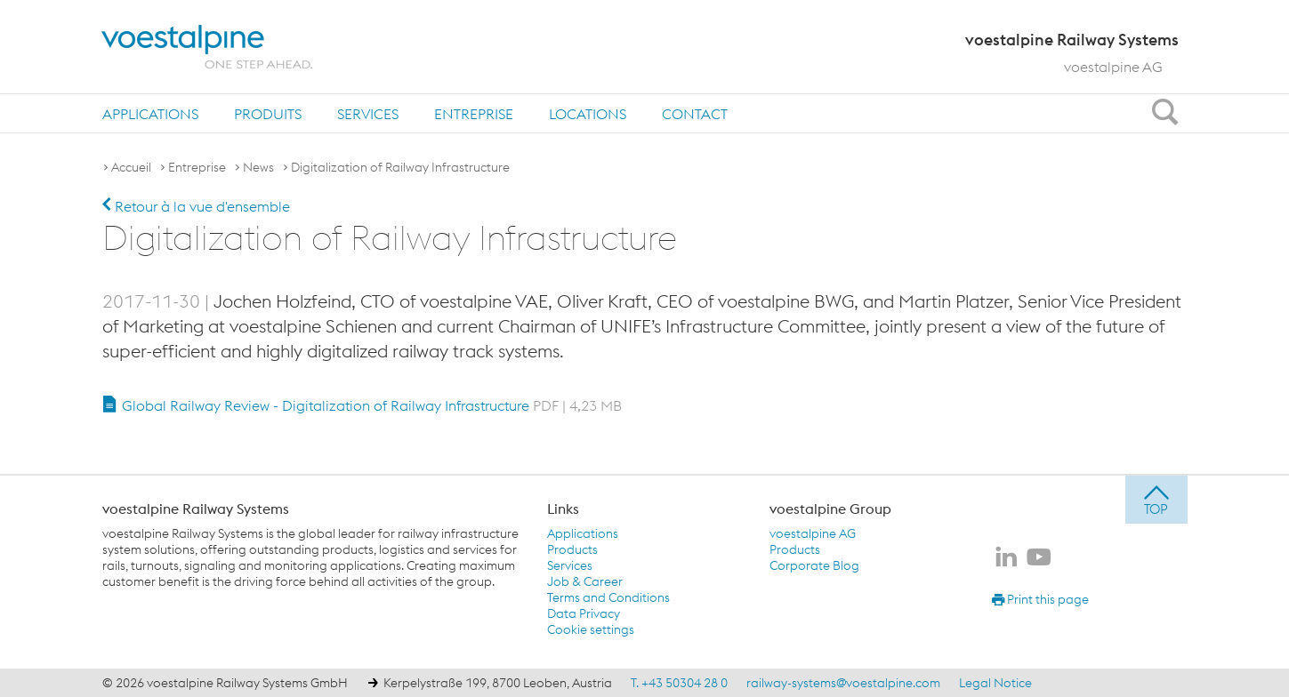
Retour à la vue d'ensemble (196, 206)
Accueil (131, 167)
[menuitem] (150, 113)
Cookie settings (590, 629)
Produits (268, 114)
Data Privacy (583, 613)
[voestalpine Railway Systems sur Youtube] (1039, 558)
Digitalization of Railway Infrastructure (400, 167)
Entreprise (473, 114)
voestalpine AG (1113, 67)
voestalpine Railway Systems (195, 508)
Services (368, 114)
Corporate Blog (814, 565)
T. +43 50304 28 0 (679, 683)
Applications (150, 114)
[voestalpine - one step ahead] (207, 47)
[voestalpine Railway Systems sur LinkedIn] (1006, 558)
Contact (695, 114)
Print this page (1040, 599)
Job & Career (585, 581)
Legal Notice (995, 683)
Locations (587, 114)
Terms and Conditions (608, 597)
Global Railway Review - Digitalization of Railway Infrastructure (372, 405)
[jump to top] (1156, 500)
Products (572, 549)
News (258, 167)
